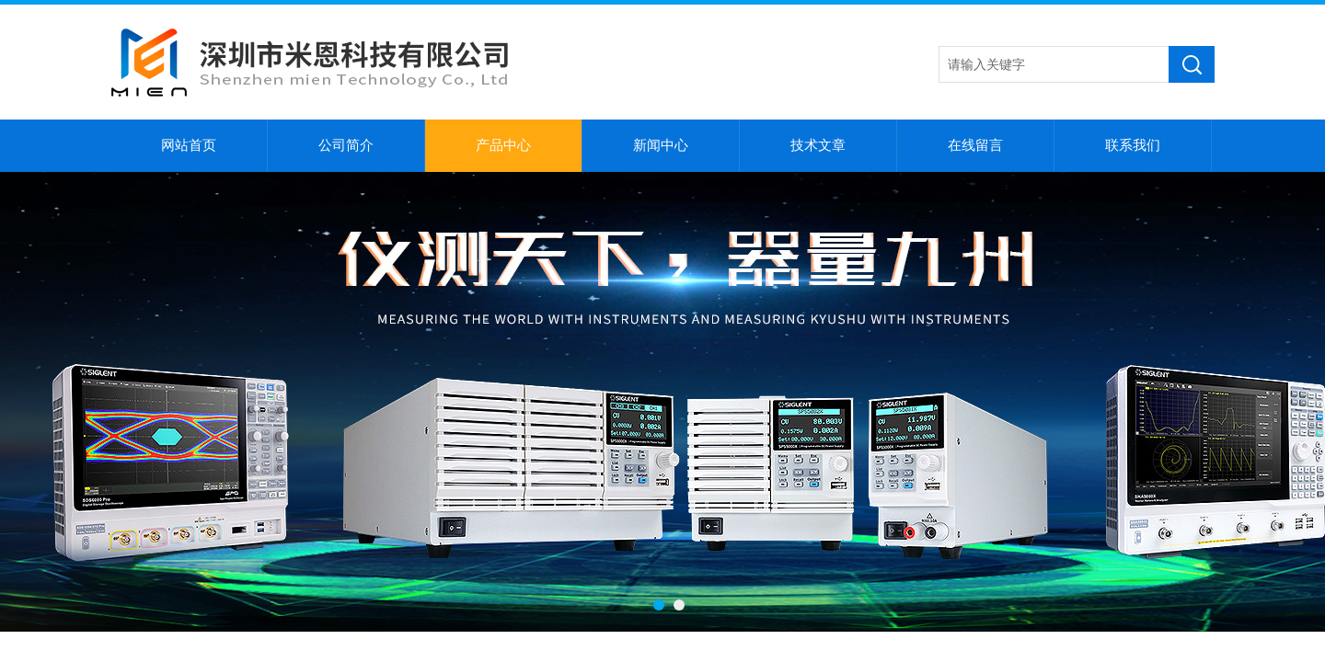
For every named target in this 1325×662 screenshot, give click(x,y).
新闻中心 (660, 145)
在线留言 (975, 145)
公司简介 (346, 145)
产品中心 (503, 145)
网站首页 (188, 145)
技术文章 (818, 145)
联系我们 (1132, 145)
